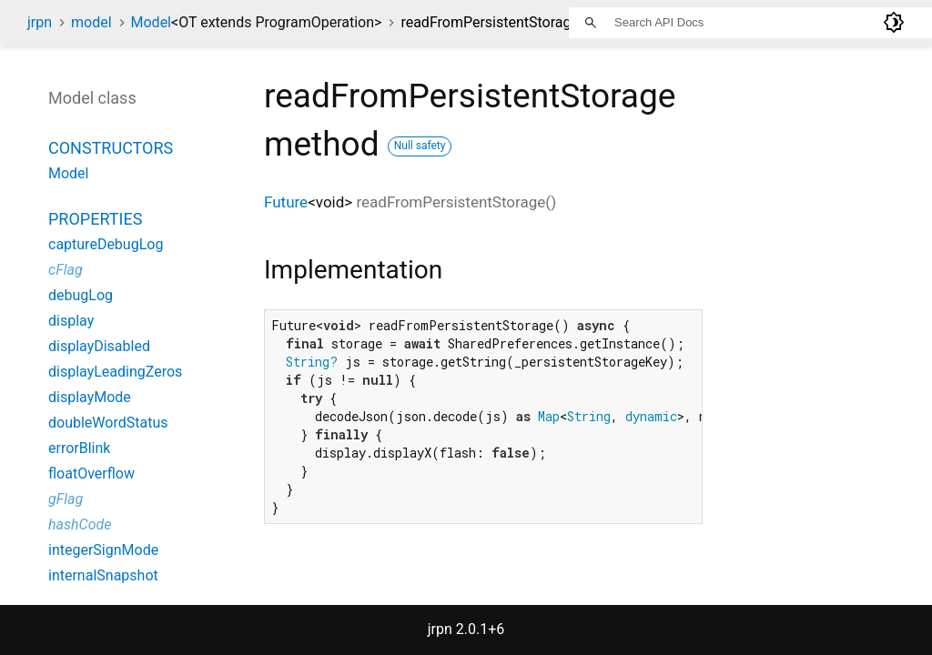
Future (286, 202)
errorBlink (79, 448)
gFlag (65, 499)
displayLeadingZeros (115, 371)
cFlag (65, 269)
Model (256, 22)
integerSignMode (103, 550)
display (71, 320)
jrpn (39, 22)
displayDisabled (99, 346)
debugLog (80, 295)
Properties (95, 218)
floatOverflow (91, 473)
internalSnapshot (103, 575)
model (91, 22)
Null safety (420, 145)
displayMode (89, 397)
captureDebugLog (105, 244)
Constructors (110, 147)
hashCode (79, 524)
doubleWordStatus (107, 422)
